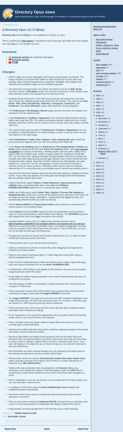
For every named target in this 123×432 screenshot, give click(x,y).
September (103, 128)
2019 (98, 112)
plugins (99, 79)
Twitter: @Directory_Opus (107, 45)
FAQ (98, 70)
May (100, 139)
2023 (98, 99)
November (103, 122)
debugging (101, 67)
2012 (98, 179)
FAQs (98, 51)
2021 (98, 106)
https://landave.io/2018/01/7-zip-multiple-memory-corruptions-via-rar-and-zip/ (46, 223)
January (102, 158)
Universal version (20, 57)
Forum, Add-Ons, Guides (107, 48)
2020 (98, 109)
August (101, 132)
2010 (98, 186)
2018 (98, 116)
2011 (98, 183)
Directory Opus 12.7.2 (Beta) (24, 29)
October (102, 125)
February (102, 148)
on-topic (22, 416)
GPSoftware (101, 42)
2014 (98, 173)
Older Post (83, 429)
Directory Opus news (35, 12)
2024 (98, 95)
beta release (28, 41)
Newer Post (10, 429)
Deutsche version (20, 60)
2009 (98, 189)
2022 (98, 102)
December (103, 118)
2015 (98, 169)
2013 (98, 176)
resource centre (103, 82)
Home (47, 429)
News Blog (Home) (104, 39)
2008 (98, 193)
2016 (98, 166)
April (100, 142)
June (100, 135)
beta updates (13, 416)
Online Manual (102, 54)
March (101, 145)
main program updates (106, 73)
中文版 (15, 62)
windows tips (102, 85)
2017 (98, 162)
